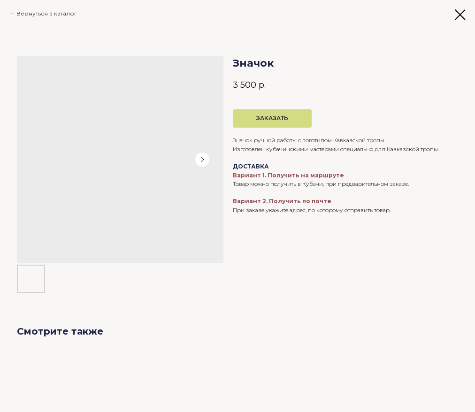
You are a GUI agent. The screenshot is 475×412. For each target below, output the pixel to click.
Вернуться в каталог (46, 13)
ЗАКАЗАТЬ (272, 118)
